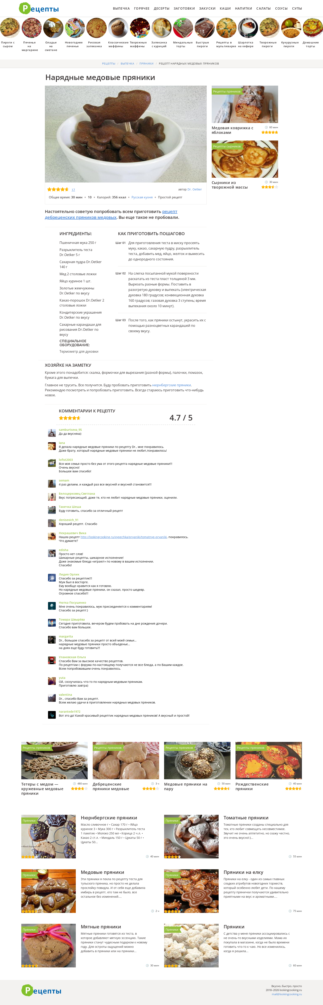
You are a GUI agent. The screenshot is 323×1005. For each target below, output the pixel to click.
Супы (297, 8)
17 (73, 190)
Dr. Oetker (194, 189)
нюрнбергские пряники (171, 385)
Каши (225, 8)
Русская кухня (142, 197)
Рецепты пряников (227, 91)
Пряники (29, 821)
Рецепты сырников (227, 146)
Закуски (207, 8)
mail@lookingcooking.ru (287, 994)
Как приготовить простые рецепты (39, 8)
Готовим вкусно (41, 990)
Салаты (263, 8)
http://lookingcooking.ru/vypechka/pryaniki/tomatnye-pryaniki (124, 537)
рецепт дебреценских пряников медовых (111, 214)
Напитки (243, 8)
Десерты (162, 8)
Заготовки (184, 8)
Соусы (281, 8)
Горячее (141, 8)
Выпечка (121, 8)
